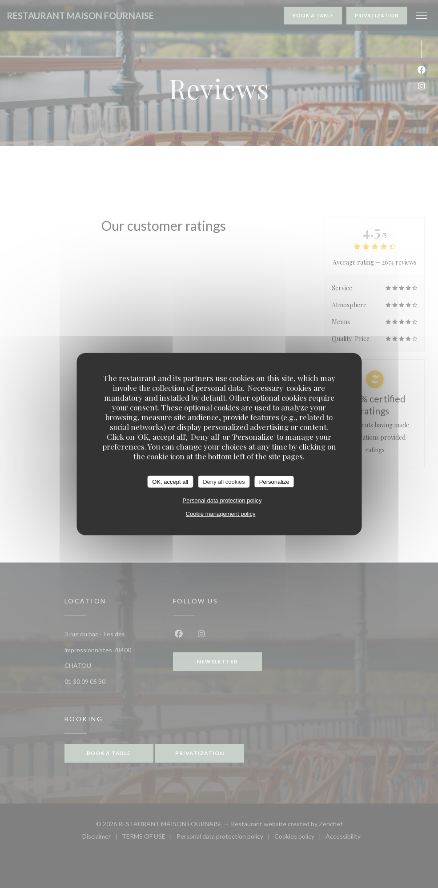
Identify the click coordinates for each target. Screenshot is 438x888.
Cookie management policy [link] (221, 513)
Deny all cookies (224, 481)
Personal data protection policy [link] (222, 500)
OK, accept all (170, 481)
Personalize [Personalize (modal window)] (274, 481)
